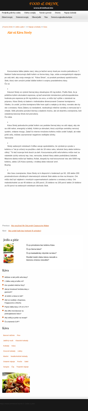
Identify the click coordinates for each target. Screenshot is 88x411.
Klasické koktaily (22, 340)
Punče (19, 361)
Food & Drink (8, 27)
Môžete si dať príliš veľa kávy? (16, 277)
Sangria (6, 367)
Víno (46, 17)
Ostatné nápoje (9, 361)
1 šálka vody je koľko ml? (14, 281)
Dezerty (57, 13)
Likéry (20, 351)
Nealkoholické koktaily (19, 356)
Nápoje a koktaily (70, 13)
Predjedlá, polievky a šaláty (11, 13)
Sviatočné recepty (22, 17)
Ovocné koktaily (9, 351)
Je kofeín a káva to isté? (14, 296)
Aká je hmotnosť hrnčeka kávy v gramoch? (17, 290)
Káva (45, 27)
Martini (5, 356)
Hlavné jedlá (36, 17)
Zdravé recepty (7, 17)
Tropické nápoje (22, 367)
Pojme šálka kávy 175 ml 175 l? (17, 307)
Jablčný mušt (8, 340)
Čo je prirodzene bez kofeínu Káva (40, 245)
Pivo (18, 335)
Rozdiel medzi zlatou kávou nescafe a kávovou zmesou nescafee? (41, 258)
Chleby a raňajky (30, 13)
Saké (26, 361)
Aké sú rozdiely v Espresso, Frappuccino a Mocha (15, 301)
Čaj (12, 367)
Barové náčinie (9, 335)
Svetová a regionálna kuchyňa (61, 17)
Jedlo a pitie (19, 27)
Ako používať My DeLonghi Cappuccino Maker (30, 226)
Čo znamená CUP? (12, 322)
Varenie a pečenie (45, 13)
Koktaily (6, 346)
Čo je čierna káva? (34, 249)
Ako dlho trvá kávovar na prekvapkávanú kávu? (14, 312)
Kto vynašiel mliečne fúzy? (15, 285)
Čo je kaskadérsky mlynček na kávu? (41, 253)
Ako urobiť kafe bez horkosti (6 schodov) (24, 231)
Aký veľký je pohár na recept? (16, 318)
